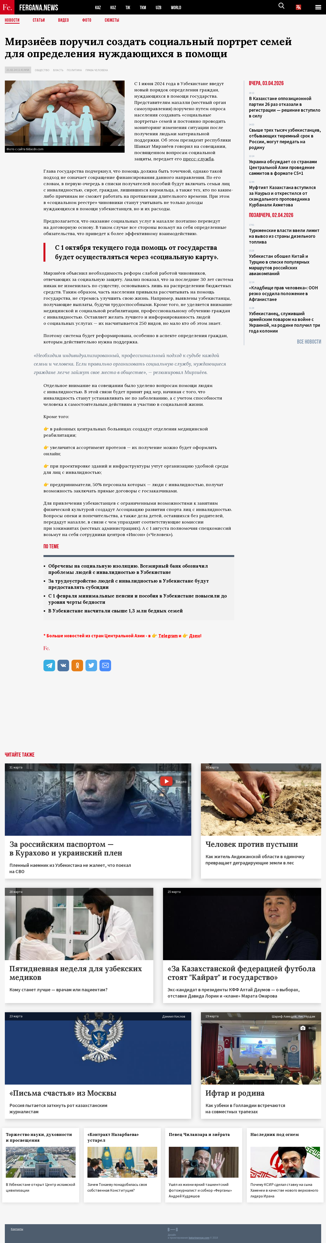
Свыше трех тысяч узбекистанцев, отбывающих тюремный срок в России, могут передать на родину (285, 138)
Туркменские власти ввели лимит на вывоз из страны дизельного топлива (284, 236)
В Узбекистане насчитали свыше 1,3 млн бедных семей (119, 612)
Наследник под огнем (277, 1136)
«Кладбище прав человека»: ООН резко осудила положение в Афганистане (283, 293)
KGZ (114, 7)
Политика (74, 70)
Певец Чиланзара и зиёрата (202, 1136)
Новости (12, 20)
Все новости (309, 341)
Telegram (168, 637)
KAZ (98, 7)
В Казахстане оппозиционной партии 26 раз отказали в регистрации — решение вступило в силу (284, 107)
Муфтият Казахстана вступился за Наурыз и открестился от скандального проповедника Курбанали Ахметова (282, 196)
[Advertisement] (163, 717)
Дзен (194, 637)
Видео (65, 20)
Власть (58, 70)
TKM (145, 7)
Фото (89, 20)
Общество (42, 70)
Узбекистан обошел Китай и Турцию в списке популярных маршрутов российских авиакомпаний (279, 264)
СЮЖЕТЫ (114, 20)
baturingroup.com (199, 1237)
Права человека (96, 70)
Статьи (40, 20)
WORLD (180, 7)
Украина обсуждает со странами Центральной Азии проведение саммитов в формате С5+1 (283, 167)
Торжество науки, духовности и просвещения (38, 1139)
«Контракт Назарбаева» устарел (116, 1139)
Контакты (17, 1229)
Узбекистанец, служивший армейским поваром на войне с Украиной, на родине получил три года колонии (284, 322)
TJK (129, 7)
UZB (162, 7)
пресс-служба (198, 159)
